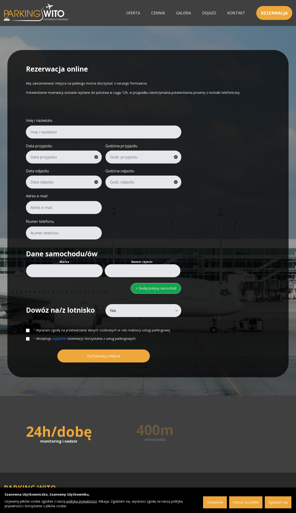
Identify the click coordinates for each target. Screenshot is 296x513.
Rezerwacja (274, 13)
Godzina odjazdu (119, 170)
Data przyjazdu (39, 145)
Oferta (133, 13)
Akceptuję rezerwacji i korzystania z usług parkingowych (81, 338)
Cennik (158, 13)
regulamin (59, 338)
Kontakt (236, 13)
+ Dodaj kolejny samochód (156, 288)
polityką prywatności (81, 501)
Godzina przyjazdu (121, 145)
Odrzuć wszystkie (246, 502)
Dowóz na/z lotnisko (60, 310)
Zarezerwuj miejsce (103, 356)
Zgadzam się (278, 502)
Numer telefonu (40, 221)
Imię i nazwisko (39, 120)
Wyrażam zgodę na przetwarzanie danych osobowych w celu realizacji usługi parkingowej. (98, 330)
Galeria (183, 13)
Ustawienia (215, 502)
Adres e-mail (36, 195)
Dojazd (209, 13)
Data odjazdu (37, 170)
